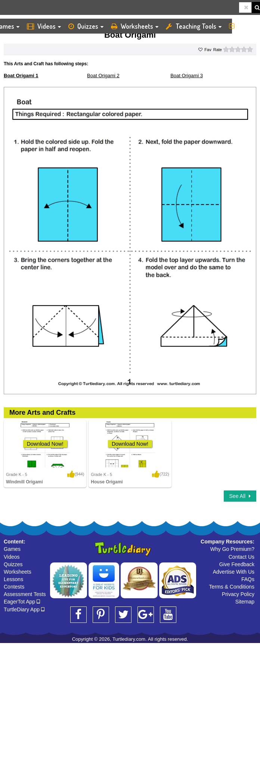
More (242, 26)
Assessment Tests (25, 594)
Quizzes (85, 26)
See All (240, 496)
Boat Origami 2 (103, 75)
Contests (14, 587)
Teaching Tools (194, 26)
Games (12, 549)
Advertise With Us (233, 572)
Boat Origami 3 (186, 75)
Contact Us (241, 557)
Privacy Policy (238, 594)
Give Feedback (236, 564)
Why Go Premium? (232, 549)
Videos (44, 26)
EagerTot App (22, 602)
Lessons (13, 579)
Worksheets (134, 26)
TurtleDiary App (24, 609)
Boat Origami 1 (21, 75)
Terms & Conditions (231, 587)
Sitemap (244, 602)
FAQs (247, 579)
